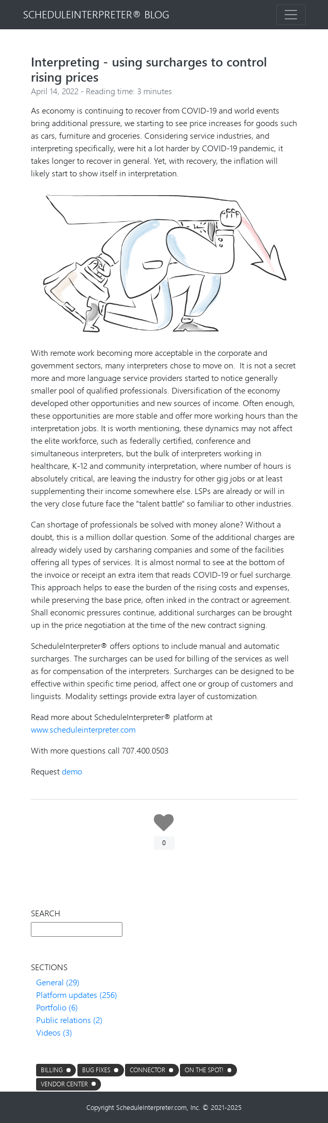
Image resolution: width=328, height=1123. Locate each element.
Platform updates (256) (76, 995)
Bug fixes (96, 1069)
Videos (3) (54, 1032)
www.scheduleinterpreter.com (83, 729)
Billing (52, 1069)
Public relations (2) (69, 1020)
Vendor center (64, 1084)
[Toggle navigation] (291, 14)
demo (72, 771)
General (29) (58, 982)
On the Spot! (204, 1069)
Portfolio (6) (57, 1007)
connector (147, 1069)
